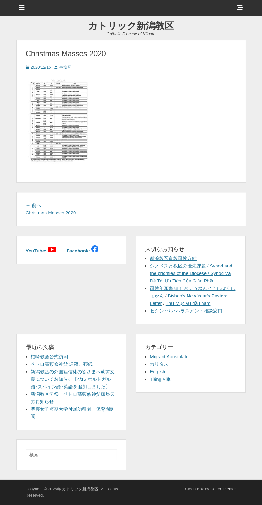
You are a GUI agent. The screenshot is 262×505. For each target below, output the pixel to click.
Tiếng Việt (160, 379)
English (157, 371)
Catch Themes (223, 489)
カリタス (159, 364)
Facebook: (78, 250)
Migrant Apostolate (169, 356)
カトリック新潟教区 (131, 26)
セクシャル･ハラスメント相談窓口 (186, 310)
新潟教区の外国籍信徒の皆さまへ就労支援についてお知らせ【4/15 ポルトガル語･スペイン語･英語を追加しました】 (73, 379)
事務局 (65, 67)
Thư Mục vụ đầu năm (188, 303)
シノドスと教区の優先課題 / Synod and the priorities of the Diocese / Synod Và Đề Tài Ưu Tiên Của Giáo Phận (191, 273)
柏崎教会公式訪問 (49, 356)
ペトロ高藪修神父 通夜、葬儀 (62, 364)
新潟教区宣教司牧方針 (173, 258)
